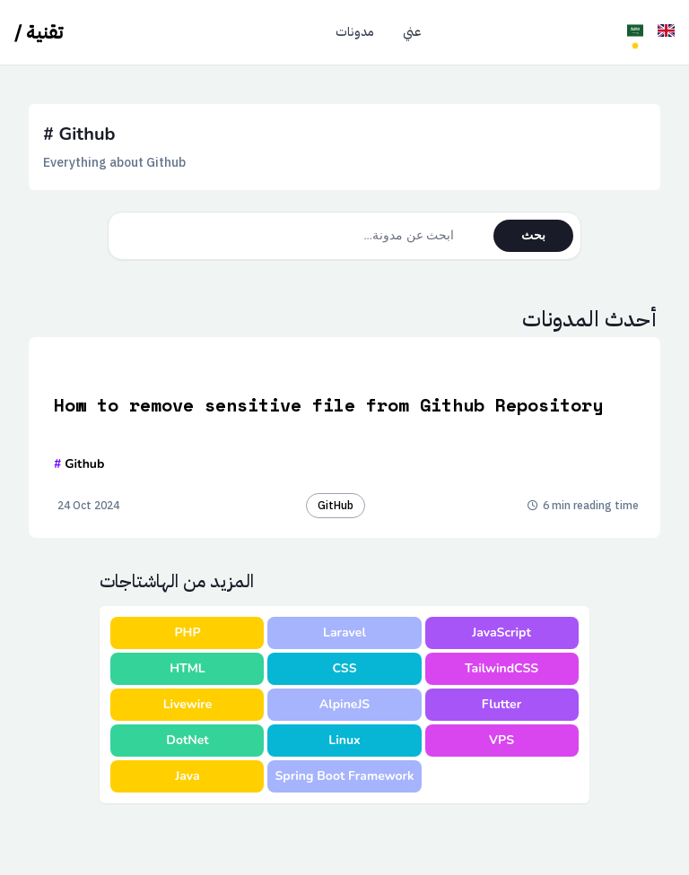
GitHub (335, 506)
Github (79, 463)
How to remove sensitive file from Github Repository (328, 405)
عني (412, 32)
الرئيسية (287, 32)
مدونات (355, 32)
